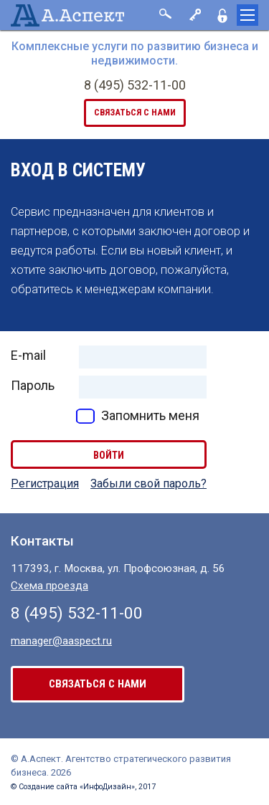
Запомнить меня (150, 415)
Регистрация (222, 15)
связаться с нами (135, 112)
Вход (193, 15)
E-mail (28, 355)
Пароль (33, 385)
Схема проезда (49, 585)
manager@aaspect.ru (61, 640)
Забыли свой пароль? (148, 483)
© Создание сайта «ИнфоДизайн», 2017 (83, 786)
